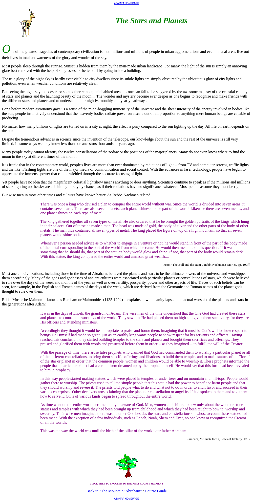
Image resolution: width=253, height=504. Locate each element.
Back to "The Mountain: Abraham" (114, 491)
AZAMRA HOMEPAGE (126, 3)
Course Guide (156, 491)
